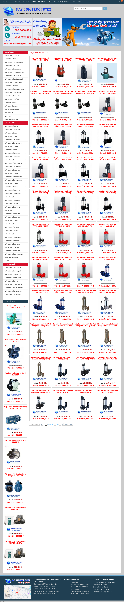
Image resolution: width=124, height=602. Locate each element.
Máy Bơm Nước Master (12, 244)
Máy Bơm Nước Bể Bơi (12, 99)
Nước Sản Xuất (77, 2)
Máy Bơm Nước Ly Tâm (12, 65)
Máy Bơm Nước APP (11, 136)
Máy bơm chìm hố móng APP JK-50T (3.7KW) (108, 391)
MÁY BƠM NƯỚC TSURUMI (13, 237)
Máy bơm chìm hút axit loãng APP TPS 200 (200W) (108, 59)
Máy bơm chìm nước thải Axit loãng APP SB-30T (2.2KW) (85, 325)
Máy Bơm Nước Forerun (13, 234)
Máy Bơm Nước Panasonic (13, 143)
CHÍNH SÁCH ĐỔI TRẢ (39, 2)
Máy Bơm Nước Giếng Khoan (14, 72)
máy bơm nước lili (11, 210)
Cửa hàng (16, 2)
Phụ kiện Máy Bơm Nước (13, 119)
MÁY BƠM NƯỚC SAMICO (12, 183)
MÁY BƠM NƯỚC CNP (11, 187)
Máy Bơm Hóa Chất (11, 102)
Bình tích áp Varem (11, 257)
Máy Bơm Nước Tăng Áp (13, 59)
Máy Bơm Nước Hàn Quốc (13, 271)
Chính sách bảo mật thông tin (102, 592)
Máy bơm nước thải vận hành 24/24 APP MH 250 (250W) (40, 92)
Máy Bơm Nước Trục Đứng (13, 82)
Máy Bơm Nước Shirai (12, 133)
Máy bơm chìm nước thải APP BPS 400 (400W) (40, 59)
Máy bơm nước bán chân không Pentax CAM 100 (15, 407)
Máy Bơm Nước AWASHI (12, 200)
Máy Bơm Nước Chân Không (14, 62)
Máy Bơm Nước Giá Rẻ (12, 55)
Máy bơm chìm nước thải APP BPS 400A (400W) (63, 59)
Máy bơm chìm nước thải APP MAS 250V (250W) (107, 192)
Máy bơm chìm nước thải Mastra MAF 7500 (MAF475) (40, 391)
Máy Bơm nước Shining (12, 214)
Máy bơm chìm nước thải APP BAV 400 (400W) (107, 125)
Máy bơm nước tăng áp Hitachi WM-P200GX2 (15, 508)
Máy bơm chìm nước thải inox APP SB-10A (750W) (107, 291)
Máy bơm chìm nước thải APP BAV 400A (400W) (40, 158)
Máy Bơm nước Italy (11, 281)
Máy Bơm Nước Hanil (12, 146)
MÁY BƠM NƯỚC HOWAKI (12, 247)
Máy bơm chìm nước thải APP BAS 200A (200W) (107, 158)
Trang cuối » (69, 424)
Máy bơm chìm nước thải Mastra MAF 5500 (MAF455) (107, 358)
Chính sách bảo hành (100, 584)
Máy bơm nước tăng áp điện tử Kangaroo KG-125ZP (15, 475)
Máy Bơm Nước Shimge (12, 251)
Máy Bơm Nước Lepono (12, 170)
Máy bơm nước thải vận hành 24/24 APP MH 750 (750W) (85, 92)
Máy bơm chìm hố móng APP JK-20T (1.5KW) (85, 391)
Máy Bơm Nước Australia (13, 291)
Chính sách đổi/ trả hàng (101, 589)
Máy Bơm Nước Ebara (12, 150)
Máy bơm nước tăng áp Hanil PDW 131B (15, 340)
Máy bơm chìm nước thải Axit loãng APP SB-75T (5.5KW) (40, 358)
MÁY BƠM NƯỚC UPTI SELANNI (14, 254)
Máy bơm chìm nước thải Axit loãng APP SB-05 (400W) (85, 291)
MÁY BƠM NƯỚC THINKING (13, 193)
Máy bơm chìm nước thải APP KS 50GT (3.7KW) (63, 291)
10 (57, 424)
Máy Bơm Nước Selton (12, 217)
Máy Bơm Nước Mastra (12, 156)
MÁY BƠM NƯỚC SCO (11, 203)
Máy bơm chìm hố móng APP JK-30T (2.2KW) (63, 391)
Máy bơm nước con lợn (13, 69)
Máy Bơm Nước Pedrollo (13, 163)
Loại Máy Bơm (65, 2)
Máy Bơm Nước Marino (12, 207)
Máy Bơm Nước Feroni (12, 224)
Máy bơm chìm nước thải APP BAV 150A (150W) (107, 92)
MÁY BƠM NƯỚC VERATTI (12, 190)
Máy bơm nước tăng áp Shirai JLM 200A (15, 374)
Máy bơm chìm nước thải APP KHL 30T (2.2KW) (63, 258)
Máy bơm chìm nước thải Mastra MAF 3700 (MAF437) (85, 358)
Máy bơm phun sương (12, 109)
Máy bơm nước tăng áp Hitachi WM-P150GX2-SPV (15, 542)
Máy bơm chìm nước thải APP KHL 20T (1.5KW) (40, 258)
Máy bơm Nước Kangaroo (13, 180)
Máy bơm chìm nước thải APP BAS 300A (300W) (63, 192)
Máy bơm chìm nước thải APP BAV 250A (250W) (63, 125)
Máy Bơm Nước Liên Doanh (14, 288)
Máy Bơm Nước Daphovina (13, 166)
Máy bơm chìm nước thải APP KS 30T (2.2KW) (107, 258)
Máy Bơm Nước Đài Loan (39, 53)
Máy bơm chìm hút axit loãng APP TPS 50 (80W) (85, 59)
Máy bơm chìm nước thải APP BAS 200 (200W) (40, 192)
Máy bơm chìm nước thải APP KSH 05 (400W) (63, 225)
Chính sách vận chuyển (100, 587)
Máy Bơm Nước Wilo (11, 126)
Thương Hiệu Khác (11, 261)
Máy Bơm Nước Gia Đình (13, 96)
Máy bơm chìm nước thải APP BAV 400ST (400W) (85, 158)
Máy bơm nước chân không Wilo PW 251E (15, 306)
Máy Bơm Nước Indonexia (13, 284)
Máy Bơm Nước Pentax (12, 153)
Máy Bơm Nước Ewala (12, 173)
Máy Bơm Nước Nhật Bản (13, 274)
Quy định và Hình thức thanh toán (104, 582)
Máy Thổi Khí (9, 116)
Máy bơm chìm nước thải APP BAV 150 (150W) (40, 125)
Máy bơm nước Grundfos (13, 177)
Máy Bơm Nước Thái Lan (13, 278)
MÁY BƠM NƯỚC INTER (12, 241)
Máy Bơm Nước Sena (11, 220)
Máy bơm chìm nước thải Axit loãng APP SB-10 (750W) (40, 325)
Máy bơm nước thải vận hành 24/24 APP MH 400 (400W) (63, 92)
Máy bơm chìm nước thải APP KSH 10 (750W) (85, 225)
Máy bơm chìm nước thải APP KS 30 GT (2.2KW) (40, 291)
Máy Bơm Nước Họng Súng (14, 92)
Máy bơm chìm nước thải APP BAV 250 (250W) (85, 125)
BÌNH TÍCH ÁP (9, 112)
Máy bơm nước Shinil (12, 227)
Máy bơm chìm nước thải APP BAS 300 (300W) (85, 192)
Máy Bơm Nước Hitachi (12, 139)
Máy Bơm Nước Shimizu (12, 230)
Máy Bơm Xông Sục (11, 106)
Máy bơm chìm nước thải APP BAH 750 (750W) (40, 225)
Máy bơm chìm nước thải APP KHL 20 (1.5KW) (107, 225)
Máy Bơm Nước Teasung (13, 197)
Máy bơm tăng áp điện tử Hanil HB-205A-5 (15, 441)
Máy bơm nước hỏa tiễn (13, 75)
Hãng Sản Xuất (53, 2)
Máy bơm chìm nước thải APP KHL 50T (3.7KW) (85, 258)
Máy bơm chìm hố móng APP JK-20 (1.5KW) (63, 358)
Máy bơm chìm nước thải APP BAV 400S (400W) (63, 158)
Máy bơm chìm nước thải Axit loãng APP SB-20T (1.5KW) (62, 325)
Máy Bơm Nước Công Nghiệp (14, 79)
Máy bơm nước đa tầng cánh (14, 89)
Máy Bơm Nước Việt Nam (13, 267)
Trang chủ (7, 2)
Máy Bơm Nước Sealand (13, 160)
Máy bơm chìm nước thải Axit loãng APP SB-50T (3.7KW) (107, 325)
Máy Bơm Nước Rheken (12, 129)
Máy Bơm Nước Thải (11, 86)
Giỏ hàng (26, 2)
